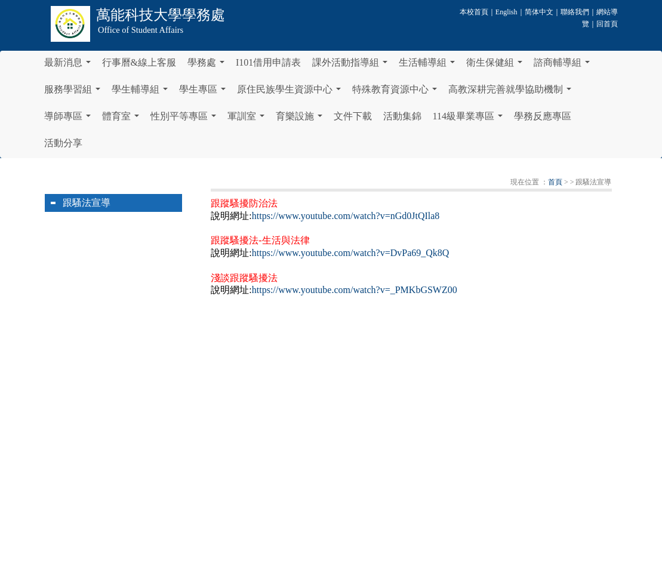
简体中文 (539, 12)
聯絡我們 (575, 12)
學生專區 (204, 92)
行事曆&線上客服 (139, 62)
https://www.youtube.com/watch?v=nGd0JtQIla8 (346, 216)
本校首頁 (474, 12)
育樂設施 (301, 119)
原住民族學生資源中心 (291, 92)
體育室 (123, 119)
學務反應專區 (542, 116)
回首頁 (607, 24)
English (506, 12)
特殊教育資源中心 (397, 92)
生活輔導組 (429, 65)
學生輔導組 (142, 92)
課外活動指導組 (352, 65)
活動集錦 (402, 116)
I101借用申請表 (268, 62)
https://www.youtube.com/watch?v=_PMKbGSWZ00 (354, 290)
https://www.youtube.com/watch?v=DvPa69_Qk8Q (350, 253)
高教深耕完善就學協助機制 (512, 92)
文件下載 (353, 116)
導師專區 (70, 119)
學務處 (208, 65)
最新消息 (70, 65)
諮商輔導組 (564, 65)
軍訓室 (248, 119)
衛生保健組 (496, 65)
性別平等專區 (185, 119)
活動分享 (63, 143)
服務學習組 (74, 92)
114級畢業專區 (470, 119)
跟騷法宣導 (86, 203)
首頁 (555, 182)
